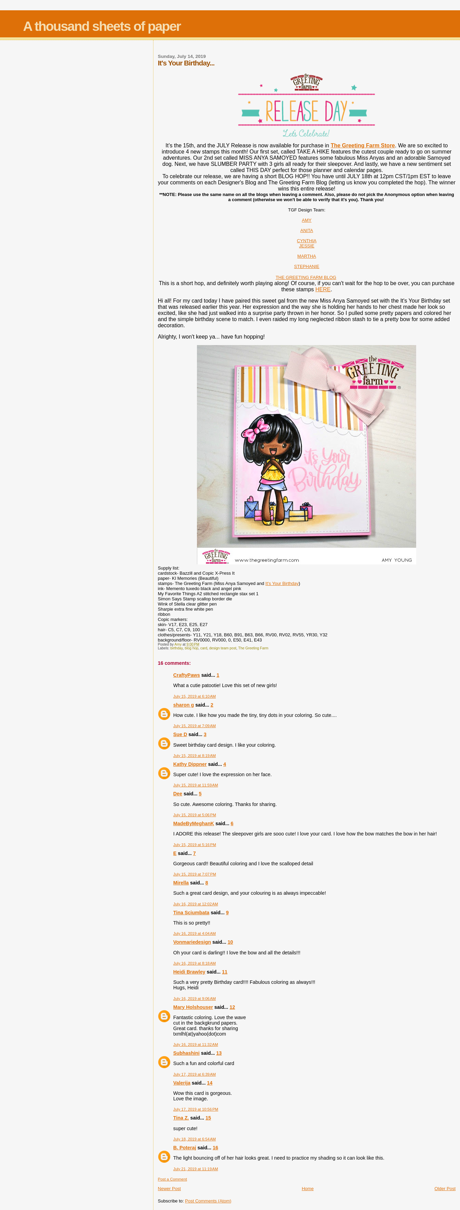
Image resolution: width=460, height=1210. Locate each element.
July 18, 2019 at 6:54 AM (194, 1139)
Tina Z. (181, 1118)
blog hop (191, 648)
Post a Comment (172, 1179)
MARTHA (306, 256)
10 (230, 942)
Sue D (180, 734)
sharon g (183, 705)
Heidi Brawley (189, 972)
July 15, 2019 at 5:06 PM (194, 815)
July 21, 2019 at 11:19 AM (195, 1169)
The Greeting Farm (253, 648)
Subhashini (186, 1053)
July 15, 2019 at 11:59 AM (195, 785)
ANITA (306, 230)
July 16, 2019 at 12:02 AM (195, 904)
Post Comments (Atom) (208, 1200)
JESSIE (306, 245)
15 (208, 1118)
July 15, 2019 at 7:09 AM (194, 726)
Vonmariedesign (192, 942)
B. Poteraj (184, 1147)
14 (209, 1083)
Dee (177, 793)
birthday (176, 648)
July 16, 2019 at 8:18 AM (194, 963)
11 (224, 972)
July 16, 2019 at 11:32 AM (195, 1044)
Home (308, 1188)
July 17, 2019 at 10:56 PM (195, 1109)
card (203, 648)
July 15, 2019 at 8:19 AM (194, 756)
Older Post (445, 1188)
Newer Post (169, 1188)
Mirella (181, 882)
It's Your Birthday (282, 583)
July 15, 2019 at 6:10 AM (194, 696)
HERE (323, 289)
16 (215, 1147)
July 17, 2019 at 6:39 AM (194, 1074)
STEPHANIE (307, 266)
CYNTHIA (306, 240)
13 (219, 1053)
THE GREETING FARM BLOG (306, 277)
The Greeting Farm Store (363, 145)
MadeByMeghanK (193, 823)
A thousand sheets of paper (102, 26)
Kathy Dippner (190, 764)
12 (232, 1007)
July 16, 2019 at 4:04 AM (194, 933)
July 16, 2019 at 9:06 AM (194, 999)
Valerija (181, 1083)
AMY (306, 220)
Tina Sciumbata (191, 912)
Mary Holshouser (193, 1007)
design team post (222, 648)
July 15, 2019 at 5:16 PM (194, 845)
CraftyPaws (186, 675)
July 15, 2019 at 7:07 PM (194, 874)
